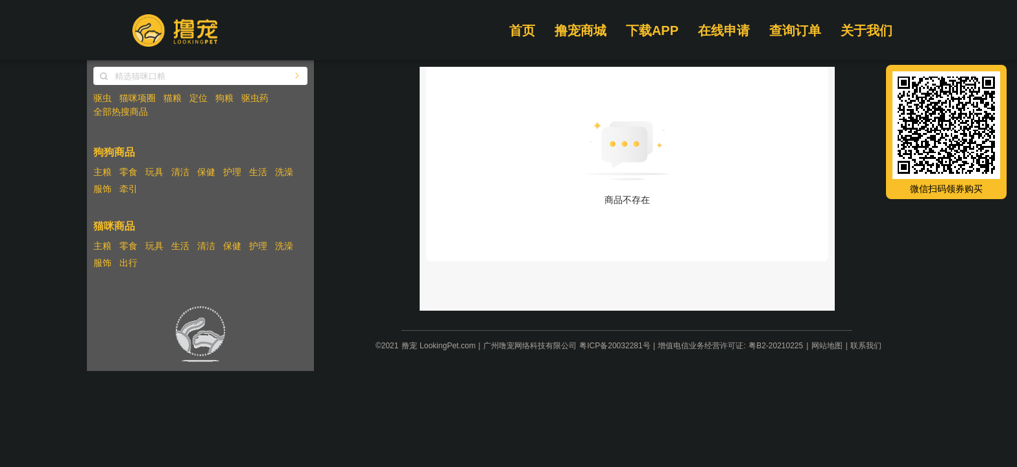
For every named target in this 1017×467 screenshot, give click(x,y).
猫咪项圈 (137, 98)
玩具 (154, 172)
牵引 (128, 189)
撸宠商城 (580, 30)
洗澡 (284, 172)
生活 (258, 172)
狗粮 (224, 98)
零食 (128, 172)
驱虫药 (255, 98)
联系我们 (865, 345)
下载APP (652, 30)
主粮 (102, 172)
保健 (206, 172)
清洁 (180, 172)
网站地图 (827, 345)
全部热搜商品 (120, 111)
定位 (198, 98)
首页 (522, 30)
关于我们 (866, 30)
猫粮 (172, 98)
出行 (128, 262)
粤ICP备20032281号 (614, 345)
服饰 (102, 189)
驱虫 (102, 98)
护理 (232, 172)
